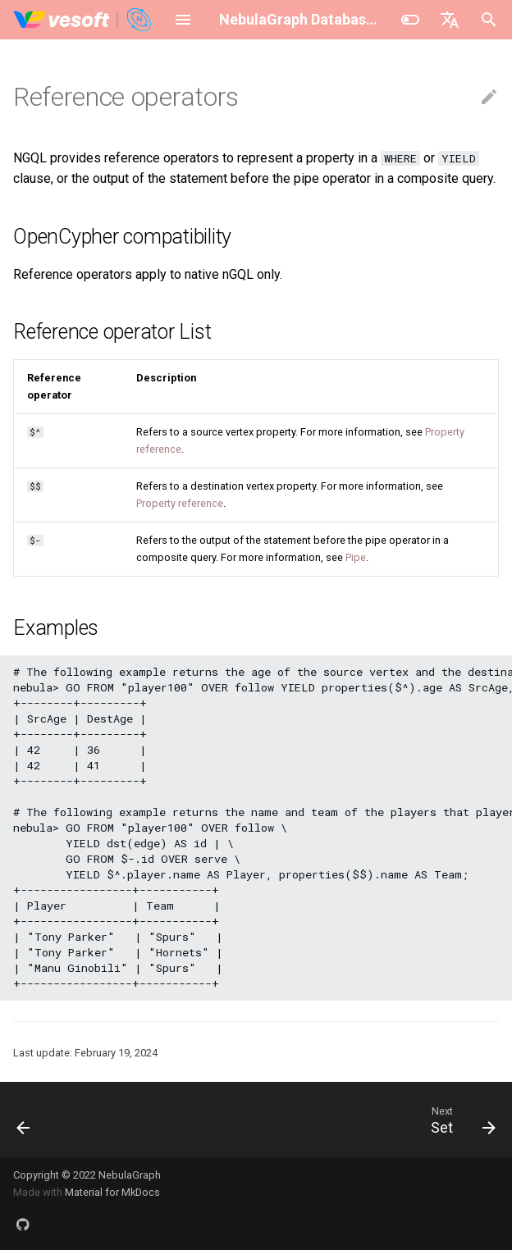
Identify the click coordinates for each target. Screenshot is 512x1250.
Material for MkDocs (112, 1192)
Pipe (355, 557)
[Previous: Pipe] (25, 1119)
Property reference (179, 503)
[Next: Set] (459, 1119)
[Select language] (449, 19)
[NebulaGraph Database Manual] (83, 19)
